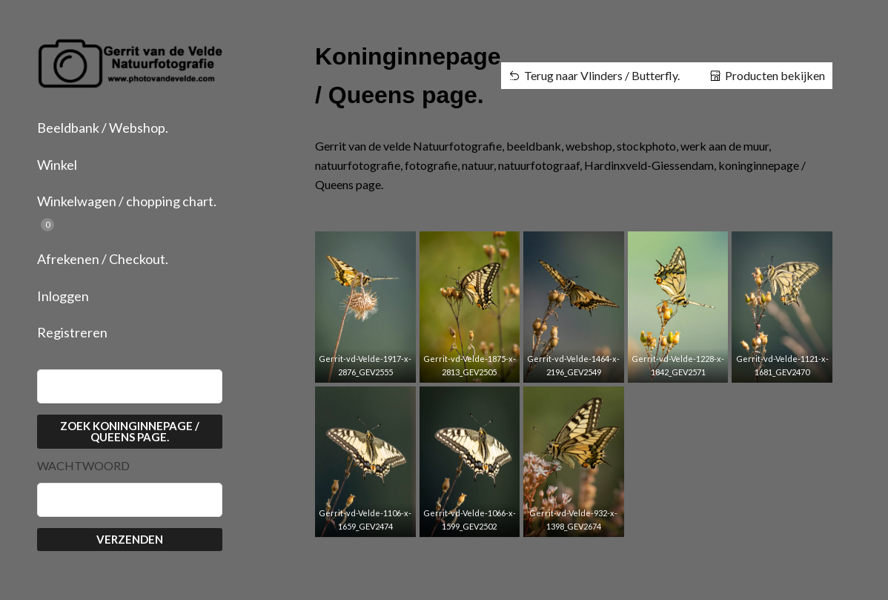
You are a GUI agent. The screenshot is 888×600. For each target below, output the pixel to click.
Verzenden (129, 539)
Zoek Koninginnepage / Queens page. (129, 431)
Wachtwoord (83, 466)
